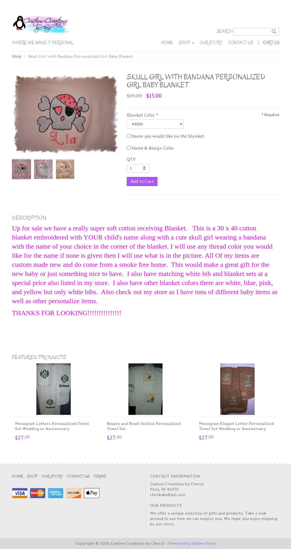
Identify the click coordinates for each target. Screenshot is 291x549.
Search (225, 31)
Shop (186, 43)
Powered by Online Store (192, 543)
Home (167, 43)
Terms (99, 476)
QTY (131, 159)
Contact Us (240, 43)
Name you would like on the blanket (165, 136)
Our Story (211, 43)
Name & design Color (150, 148)
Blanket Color (141, 115)
